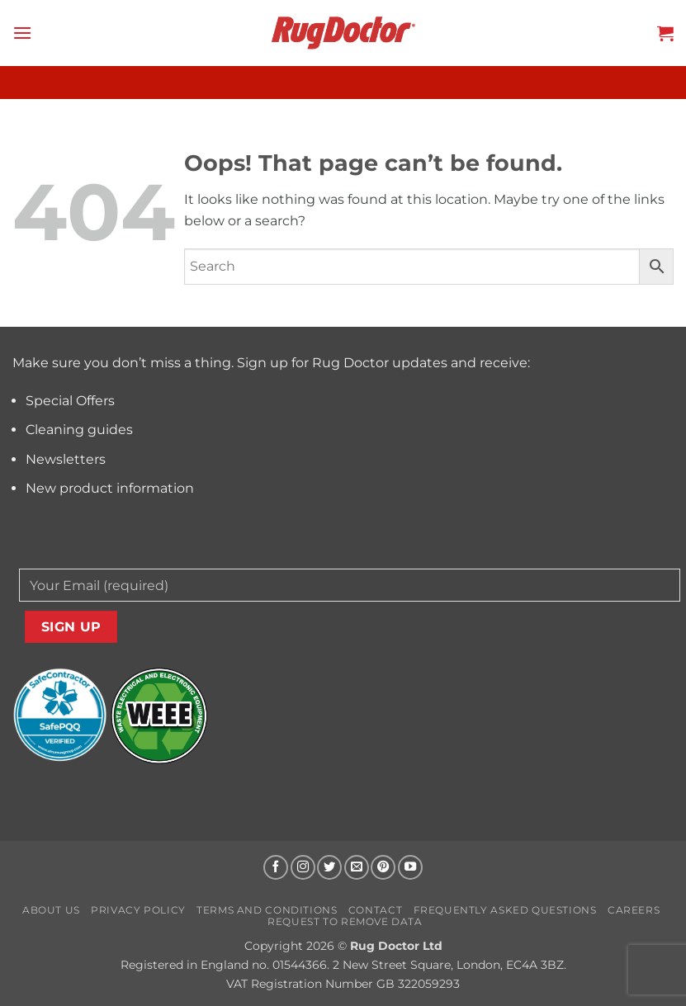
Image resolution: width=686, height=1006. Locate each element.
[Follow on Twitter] (329, 867)
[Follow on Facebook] (275, 867)
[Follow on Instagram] (303, 867)
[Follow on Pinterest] (383, 867)
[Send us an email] (356, 867)
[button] (22, 32)
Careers (634, 910)
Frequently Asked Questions (505, 910)
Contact (375, 910)
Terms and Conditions (266, 910)
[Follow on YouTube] (410, 867)
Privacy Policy (138, 910)
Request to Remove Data (344, 921)
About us (51, 910)
